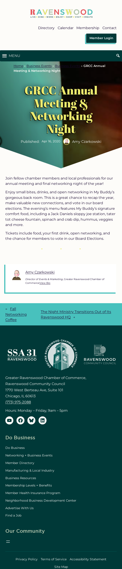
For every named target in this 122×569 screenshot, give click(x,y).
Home (18, 66)
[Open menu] (8, 541)
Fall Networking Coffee (16, 314)
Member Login (101, 38)
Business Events (39, 66)
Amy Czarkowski (40, 272)
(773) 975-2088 (18, 402)
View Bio (44, 282)
